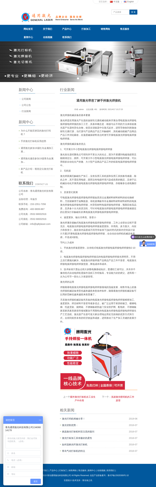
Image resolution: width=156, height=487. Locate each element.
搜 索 (133, 12)
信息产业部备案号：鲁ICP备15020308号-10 (109, 475)
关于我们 (47, 29)
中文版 (114, 1)
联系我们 (67, 37)
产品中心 (66, 29)
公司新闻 (26, 99)
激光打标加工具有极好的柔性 (77, 438)
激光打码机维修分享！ (73, 418)
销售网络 (105, 29)
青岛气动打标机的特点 (73, 451)
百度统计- (68, 480)
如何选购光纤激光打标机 (74, 444)
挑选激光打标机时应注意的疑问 (78, 431)
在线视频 (47, 37)
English (129, 1)
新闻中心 (28, 37)
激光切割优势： (70, 425)
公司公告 (26, 105)
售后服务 (124, 29)
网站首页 (28, 29)
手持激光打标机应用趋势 (33, 141)
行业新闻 (26, 111)
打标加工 (86, 29)
